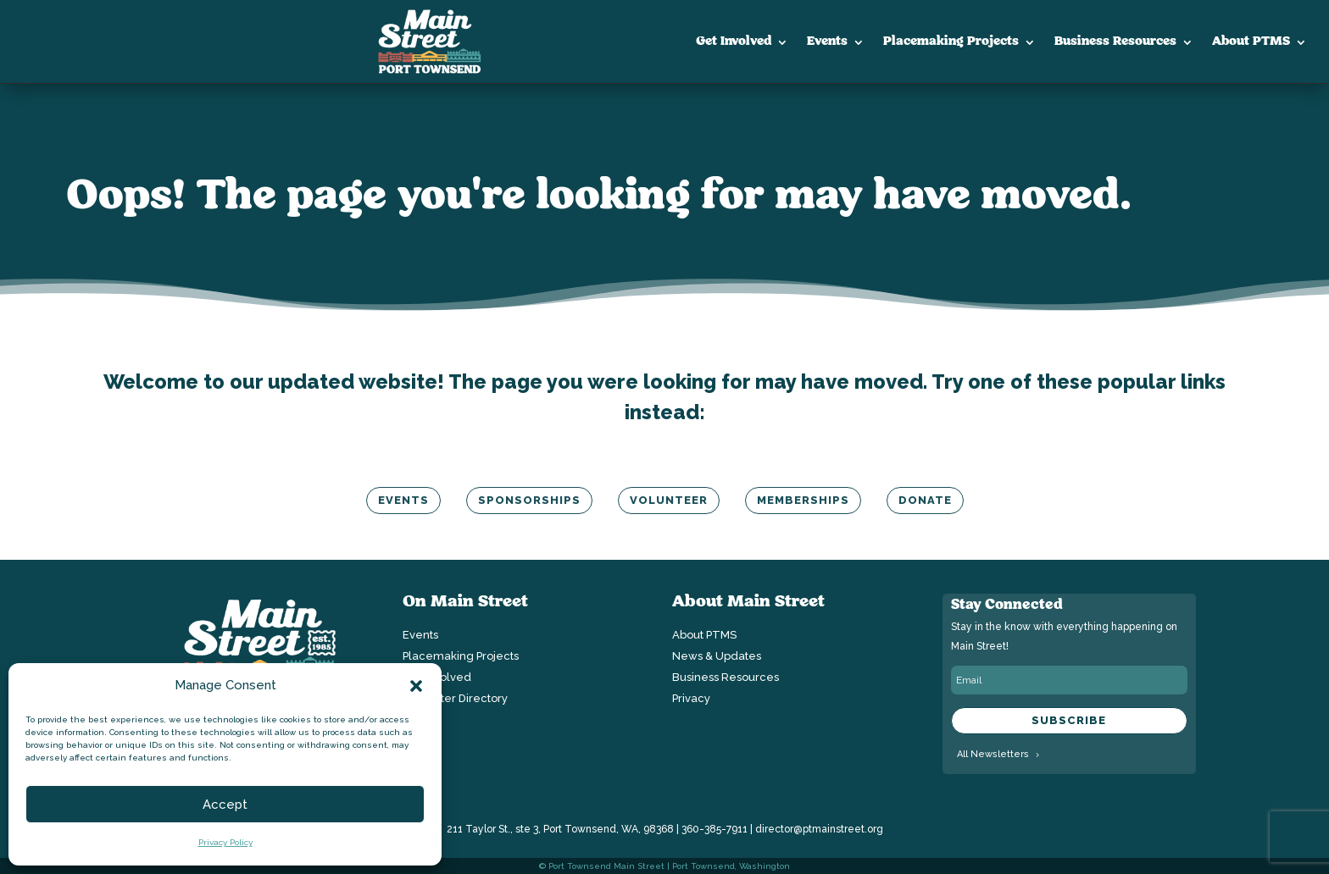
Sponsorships (529, 500)
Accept (225, 804)
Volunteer (669, 500)
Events (827, 42)
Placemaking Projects (951, 42)
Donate (925, 500)
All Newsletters (993, 754)
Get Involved (733, 42)
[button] (416, 686)
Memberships (803, 500)
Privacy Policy (225, 842)
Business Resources (1115, 42)
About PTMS (1251, 42)
